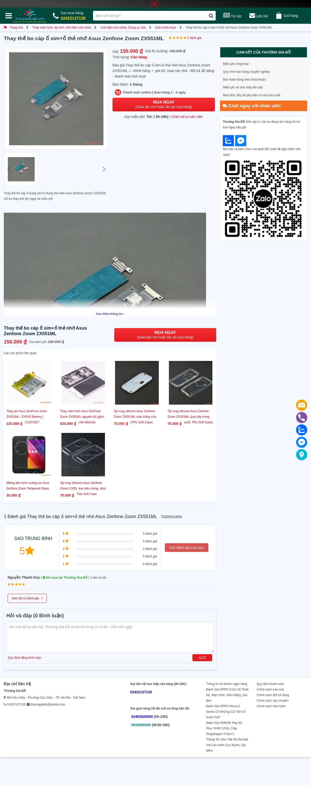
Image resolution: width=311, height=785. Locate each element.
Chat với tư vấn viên (187, 117)
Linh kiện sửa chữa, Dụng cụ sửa (123, 27)
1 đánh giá (194, 38)
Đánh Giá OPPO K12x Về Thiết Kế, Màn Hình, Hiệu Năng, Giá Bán (227, 695)
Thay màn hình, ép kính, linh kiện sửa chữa (61, 27)
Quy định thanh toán (270, 684)
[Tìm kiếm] (211, 15)
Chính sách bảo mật (270, 689)
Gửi (202, 658)
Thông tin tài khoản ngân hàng (226, 684)
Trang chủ (13, 27)
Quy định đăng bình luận (24, 657)
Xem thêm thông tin (110, 314)
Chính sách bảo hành (271, 706)
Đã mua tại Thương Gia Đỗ (64, 577)
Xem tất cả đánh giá (27, 597)
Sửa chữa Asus (165, 27)
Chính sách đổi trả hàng (273, 695)
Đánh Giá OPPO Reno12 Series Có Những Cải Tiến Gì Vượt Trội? (226, 711)
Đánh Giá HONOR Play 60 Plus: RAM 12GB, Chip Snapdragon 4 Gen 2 (224, 728)
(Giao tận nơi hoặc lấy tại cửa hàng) (163, 104)
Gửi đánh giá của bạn (186, 548)
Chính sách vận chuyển (272, 700)
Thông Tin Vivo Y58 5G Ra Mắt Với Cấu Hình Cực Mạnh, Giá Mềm (227, 745)
